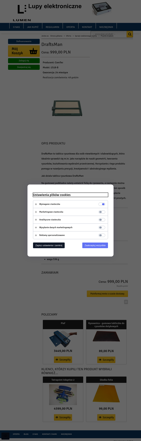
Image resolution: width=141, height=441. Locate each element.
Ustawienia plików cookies (52, 195)
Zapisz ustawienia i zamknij (48, 245)
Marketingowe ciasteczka (51, 212)
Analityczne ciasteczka (50, 219)
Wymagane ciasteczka (49, 204)
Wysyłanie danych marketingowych (55, 227)
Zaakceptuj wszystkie (95, 245)
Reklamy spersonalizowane (52, 235)
